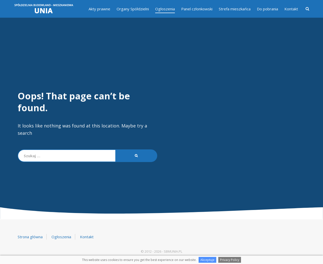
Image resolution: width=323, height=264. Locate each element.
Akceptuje (207, 260)
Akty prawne (99, 8)
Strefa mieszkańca (235, 8)
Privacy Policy (229, 260)
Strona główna (30, 236)
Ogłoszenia (165, 8)
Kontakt (291, 8)
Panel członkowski (196, 8)
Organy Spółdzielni (133, 8)
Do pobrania (267, 8)
